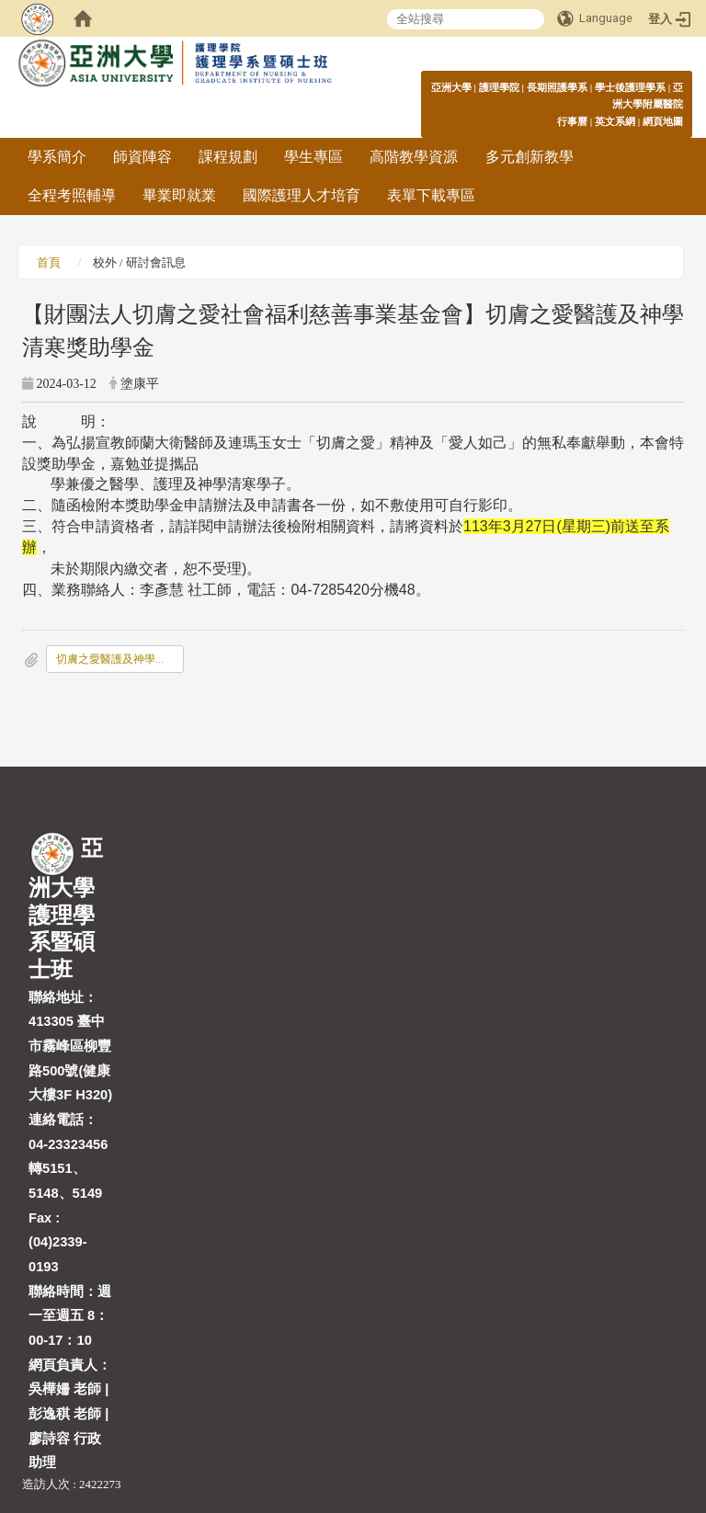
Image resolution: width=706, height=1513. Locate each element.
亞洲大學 (451, 87)
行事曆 (572, 121)
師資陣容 (142, 156)
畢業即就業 (179, 195)
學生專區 (313, 156)
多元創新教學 (529, 156)
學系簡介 (57, 156)
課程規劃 (228, 156)
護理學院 (499, 87)
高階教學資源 (414, 156)
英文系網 (615, 121)
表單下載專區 (431, 195)
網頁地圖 (663, 121)
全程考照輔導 (72, 195)
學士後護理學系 (630, 87)
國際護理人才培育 (301, 195)
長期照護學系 (557, 87)
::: (673, 87)
